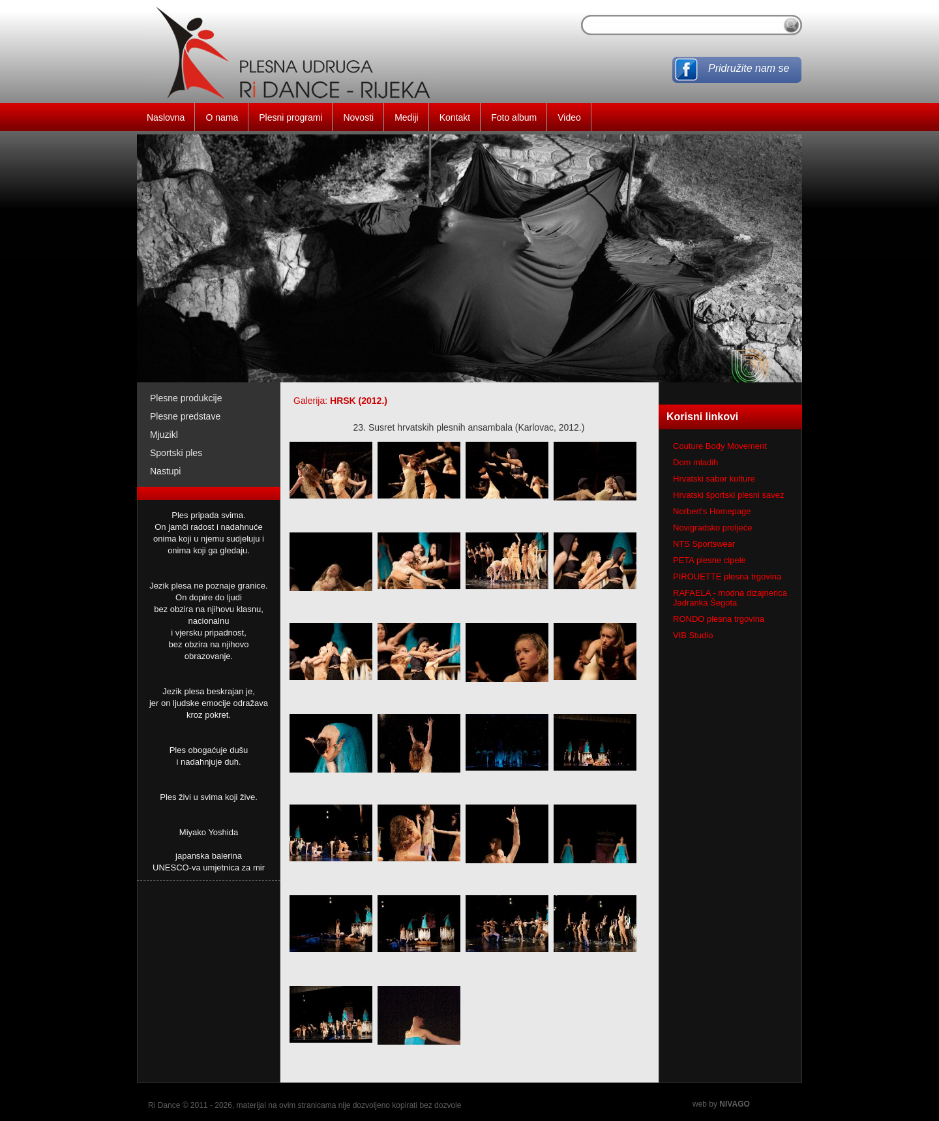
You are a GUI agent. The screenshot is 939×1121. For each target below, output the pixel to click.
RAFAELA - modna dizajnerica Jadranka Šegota (730, 597)
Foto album (514, 117)
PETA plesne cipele (709, 560)
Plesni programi (290, 117)
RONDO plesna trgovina (718, 619)
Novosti (358, 117)
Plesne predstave (185, 416)
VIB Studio (693, 635)
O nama (221, 117)
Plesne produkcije (186, 398)
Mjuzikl (164, 434)
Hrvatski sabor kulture (714, 479)
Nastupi (165, 471)
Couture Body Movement (720, 446)
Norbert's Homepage (712, 511)
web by (721, 1104)
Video (569, 117)
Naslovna (166, 117)
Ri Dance (164, 1105)
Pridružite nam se (749, 68)
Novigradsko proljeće (712, 527)
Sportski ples (176, 453)
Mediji (407, 117)
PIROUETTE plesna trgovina (727, 576)
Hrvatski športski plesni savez (728, 495)
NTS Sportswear (704, 544)
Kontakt (455, 117)
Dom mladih (695, 462)
